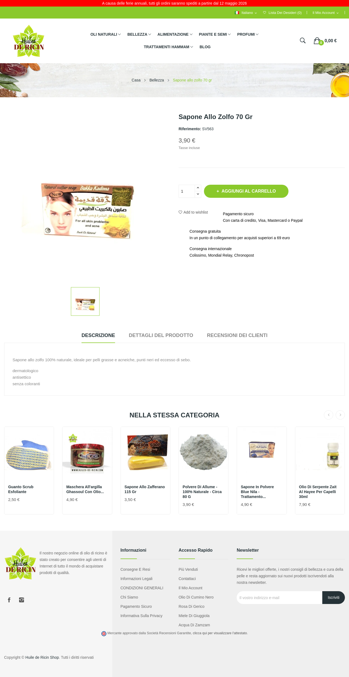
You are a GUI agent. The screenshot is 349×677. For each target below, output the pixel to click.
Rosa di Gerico (191, 606)
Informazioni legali (137, 578)
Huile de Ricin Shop (42, 657)
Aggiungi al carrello (250, 191)
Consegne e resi (135, 569)
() (282, 13)
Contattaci (187, 578)
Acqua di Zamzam (194, 625)
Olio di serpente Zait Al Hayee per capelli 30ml (318, 492)
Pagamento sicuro (136, 606)
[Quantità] (187, 191)
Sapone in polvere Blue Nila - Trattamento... (257, 492)
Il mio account (190, 588)
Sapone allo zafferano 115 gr (145, 489)
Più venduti (188, 569)
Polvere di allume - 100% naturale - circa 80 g (202, 492)
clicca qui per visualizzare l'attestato (220, 633)
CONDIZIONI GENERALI (142, 588)
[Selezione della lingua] (246, 13)
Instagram (21, 600)
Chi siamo (129, 597)
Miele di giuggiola (194, 616)
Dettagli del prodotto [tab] (161, 335)
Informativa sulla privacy (142, 616)
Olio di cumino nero (196, 597)
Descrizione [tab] (95, 335)
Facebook (9, 600)
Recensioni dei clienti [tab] (240, 335)
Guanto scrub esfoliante (21, 489)
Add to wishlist (193, 212)
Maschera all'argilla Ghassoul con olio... (85, 489)
